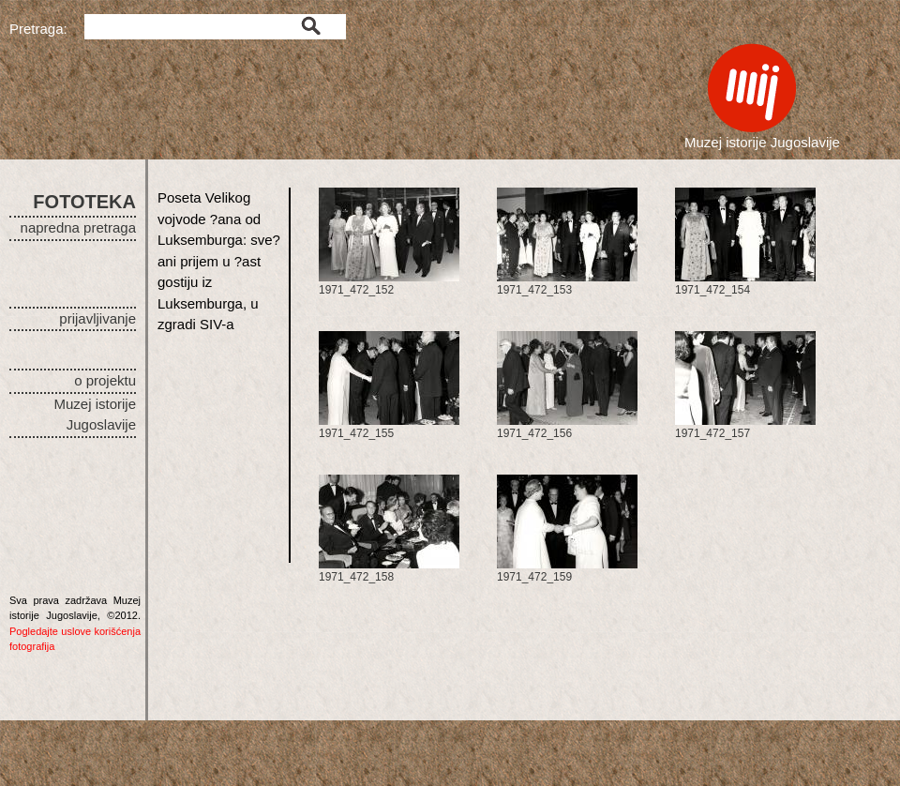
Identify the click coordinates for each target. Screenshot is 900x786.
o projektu (105, 380)
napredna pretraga (78, 227)
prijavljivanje (97, 318)
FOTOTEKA (84, 201)
